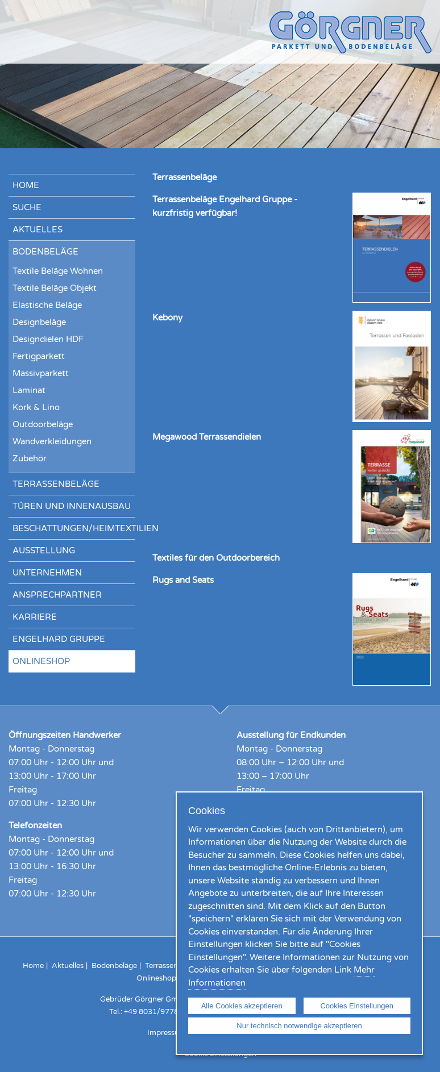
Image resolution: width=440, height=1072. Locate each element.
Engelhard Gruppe (59, 639)
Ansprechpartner (57, 595)
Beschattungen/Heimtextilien (74, 528)
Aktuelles (38, 229)
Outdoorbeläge (43, 424)
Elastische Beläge (47, 305)
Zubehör (30, 458)
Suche (27, 207)
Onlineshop (41, 661)
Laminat (29, 390)
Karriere (35, 617)
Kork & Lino (36, 407)
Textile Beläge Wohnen (58, 271)
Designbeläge (39, 322)
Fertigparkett (39, 356)
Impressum (166, 1032)
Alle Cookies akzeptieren (242, 1006)
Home (26, 185)
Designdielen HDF (48, 339)
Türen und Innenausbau (72, 506)
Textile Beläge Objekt (55, 288)
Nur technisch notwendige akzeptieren (299, 1025)
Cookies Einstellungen (356, 1006)
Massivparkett (41, 373)
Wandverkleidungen (52, 441)
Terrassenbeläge (56, 484)
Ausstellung (44, 550)
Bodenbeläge (45, 252)
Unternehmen (47, 573)
